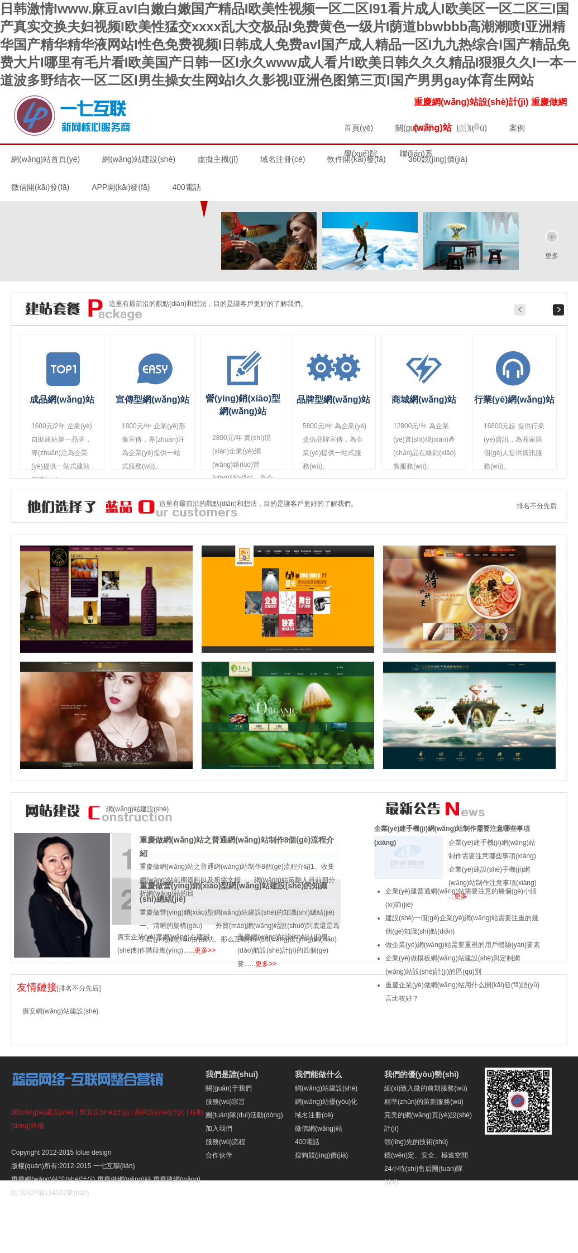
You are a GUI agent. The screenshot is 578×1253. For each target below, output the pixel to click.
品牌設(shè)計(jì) (159, 1112)
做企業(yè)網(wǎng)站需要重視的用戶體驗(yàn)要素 (462, 945)
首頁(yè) (358, 127)
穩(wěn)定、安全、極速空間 (426, 1155)
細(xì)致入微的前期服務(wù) (425, 1088)
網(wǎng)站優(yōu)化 (326, 1102)
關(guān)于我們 (229, 1088)
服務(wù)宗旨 (225, 1102)
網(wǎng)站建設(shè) (138, 159)
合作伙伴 (219, 1155)
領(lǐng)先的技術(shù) (416, 1142)
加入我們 (219, 1128)
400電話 (307, 1142)
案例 (517, 127)
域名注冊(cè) (282, 159)
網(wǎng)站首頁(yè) (45, 159)
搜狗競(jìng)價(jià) (321, 1155)
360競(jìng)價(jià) (438, 159)
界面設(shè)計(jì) (104, 1112)
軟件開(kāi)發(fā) (356, 159)
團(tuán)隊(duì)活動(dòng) (244, 1115)
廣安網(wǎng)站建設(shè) (60, 1011)
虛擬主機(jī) (218, 159)
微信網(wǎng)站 (318, 1128)
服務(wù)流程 (225, 1142)
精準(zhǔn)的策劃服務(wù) (424, 1102)
